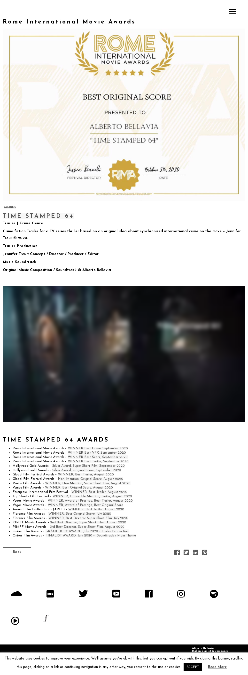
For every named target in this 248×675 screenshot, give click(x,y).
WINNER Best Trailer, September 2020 (98, 461)
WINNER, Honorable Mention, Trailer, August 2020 (92, 496)
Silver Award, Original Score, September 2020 (86, 470)
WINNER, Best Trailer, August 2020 (86, 474)
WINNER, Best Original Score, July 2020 (79, 514)
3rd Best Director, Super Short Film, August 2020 (87, 527)
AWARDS (10, 207)
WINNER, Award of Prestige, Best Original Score (85, 505)
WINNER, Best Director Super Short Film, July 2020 (88, 518)
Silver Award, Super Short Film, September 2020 (88, 466)
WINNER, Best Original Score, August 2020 (79, 487)
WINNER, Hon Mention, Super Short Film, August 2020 (88, 483)
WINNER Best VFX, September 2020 (97, 453)
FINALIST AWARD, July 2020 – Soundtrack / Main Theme (91, 535)
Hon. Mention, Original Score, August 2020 (90, 479)
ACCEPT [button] (192, 667)
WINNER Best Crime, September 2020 (98, 448)
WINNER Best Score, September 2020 (98, 457)
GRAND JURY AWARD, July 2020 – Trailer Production (87, 531)
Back (17, 552)
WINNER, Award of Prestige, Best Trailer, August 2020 (90, 501)
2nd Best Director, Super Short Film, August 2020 (88, 522)
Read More (217, 667)
